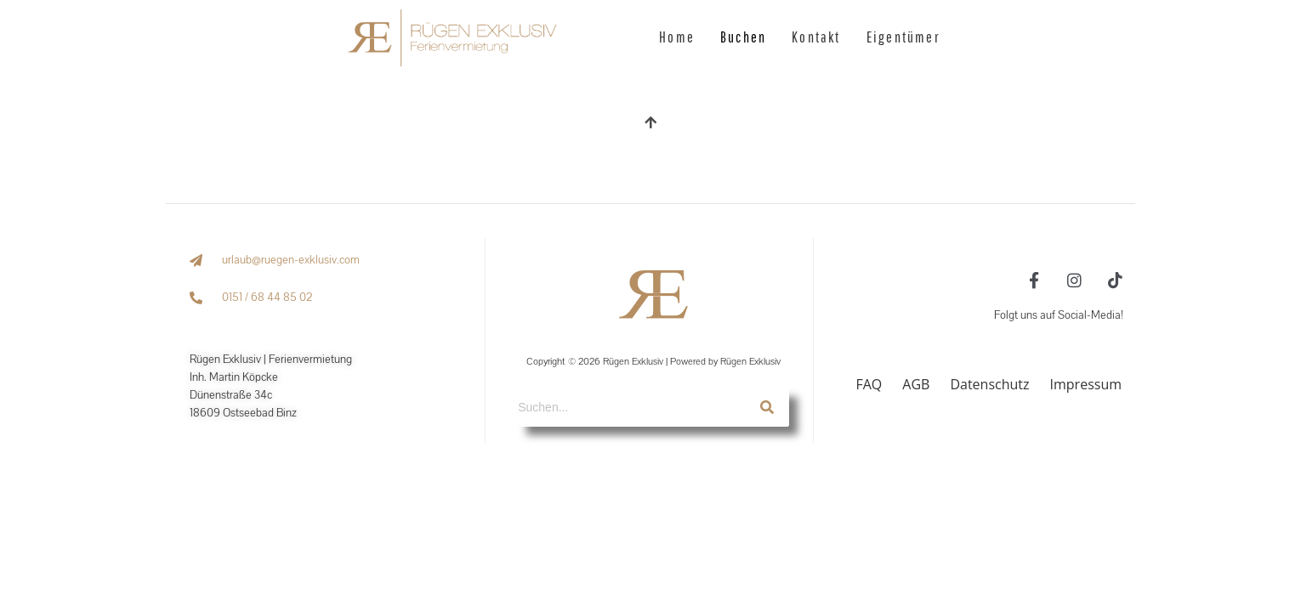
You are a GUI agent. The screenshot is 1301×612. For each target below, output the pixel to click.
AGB (915, 384)
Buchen (743, 37)
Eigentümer (903, 37)
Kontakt (816, 37)
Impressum (1086, 384)
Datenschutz (989, 384)
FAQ (868, 384)
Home (677, 37)
